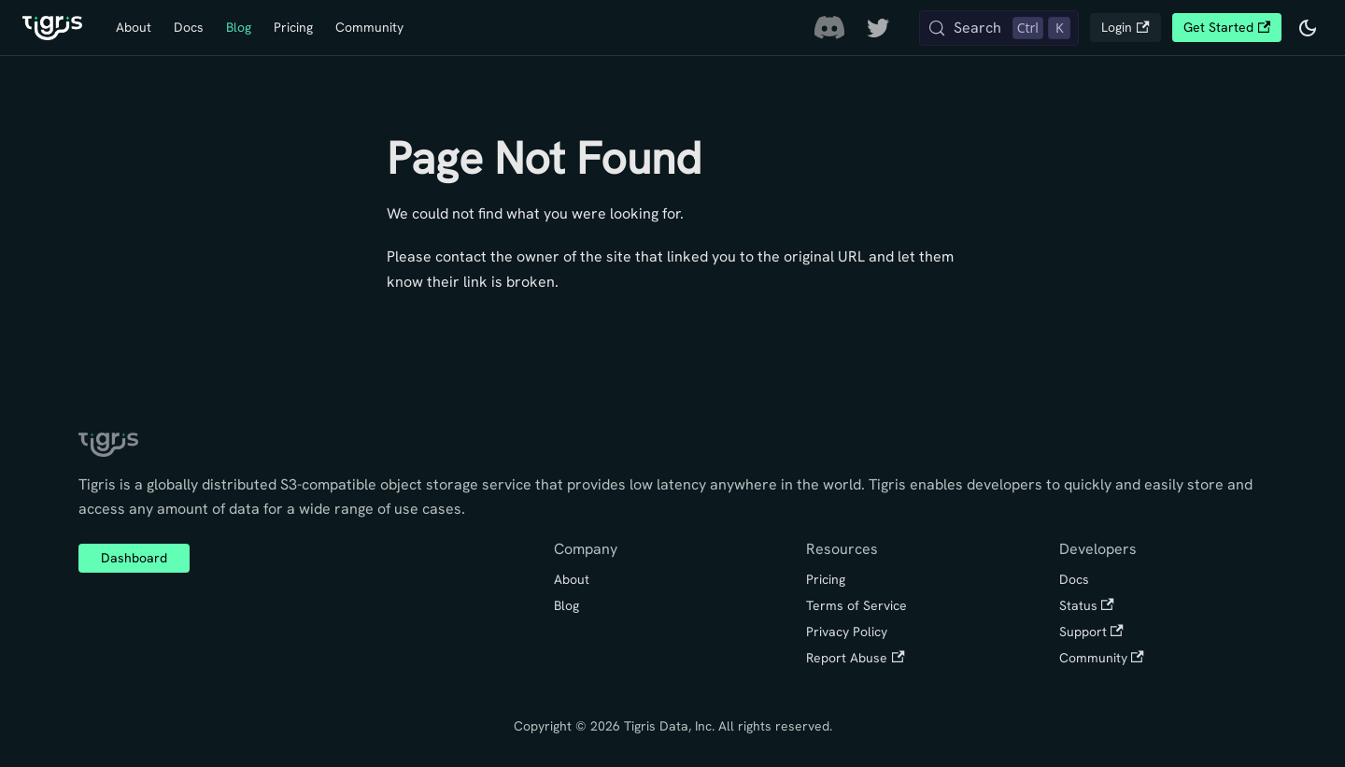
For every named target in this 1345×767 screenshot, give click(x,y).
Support (1091, 631)
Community (369, 27)
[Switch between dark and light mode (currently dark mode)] (1308, 28)
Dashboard (134, 557)
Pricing (293, 27)
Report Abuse (855, 657)
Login (1125, 27)
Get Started (1226, 27)
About (133, 27)
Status (1086, 605)
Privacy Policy (846, 631)
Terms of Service (856, 605)
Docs (189, 27)
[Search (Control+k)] (999, 28)
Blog (238, 27)
